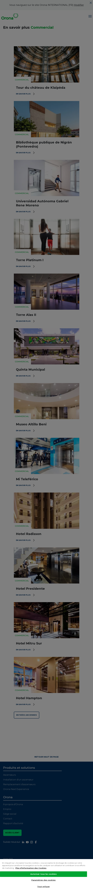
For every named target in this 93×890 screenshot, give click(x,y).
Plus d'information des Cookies (30, 870)
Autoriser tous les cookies (43, 876)
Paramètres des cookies (43, 882)
